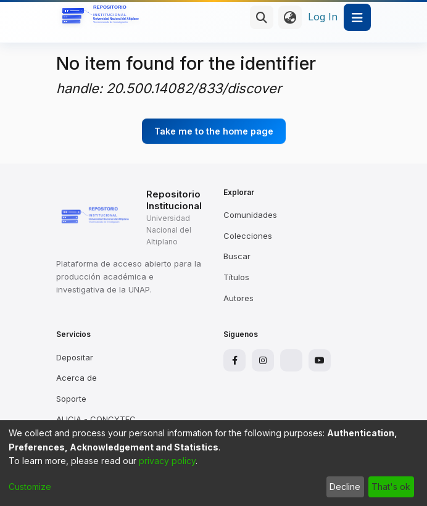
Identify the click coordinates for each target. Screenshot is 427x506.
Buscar (237, 256)
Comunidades (250, 215)
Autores (238, 298)
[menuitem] (290, 17)
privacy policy (167, 460)
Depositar (74, 357)
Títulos (236, 277)
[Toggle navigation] (357, 17)
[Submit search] (261, 17)
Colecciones (247, 236)
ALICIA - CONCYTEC (96, 419)
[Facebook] (234, 360)
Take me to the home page (213, 131)
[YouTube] (320, 360)
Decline (345, 486)
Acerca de (76, 378)
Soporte (71, 399)
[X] (291, 360)
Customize (30, 486)
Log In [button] (323, 16)
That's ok (390, 486)
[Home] (102, 17)
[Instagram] (263, 360)
